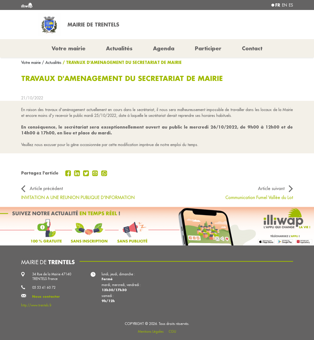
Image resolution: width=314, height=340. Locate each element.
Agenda (163, 48)
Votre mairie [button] (69, 48)
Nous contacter (46, 296)
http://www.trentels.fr (36, 305)
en (284, 5)
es (291, 5)
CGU (172, 331)
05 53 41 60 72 (44, 288)
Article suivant (271, 188)
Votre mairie (31, 62)
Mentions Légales (151, 331)
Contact (252, 48)
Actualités (119, 48)
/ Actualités (51, 62)
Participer (208, 48)
